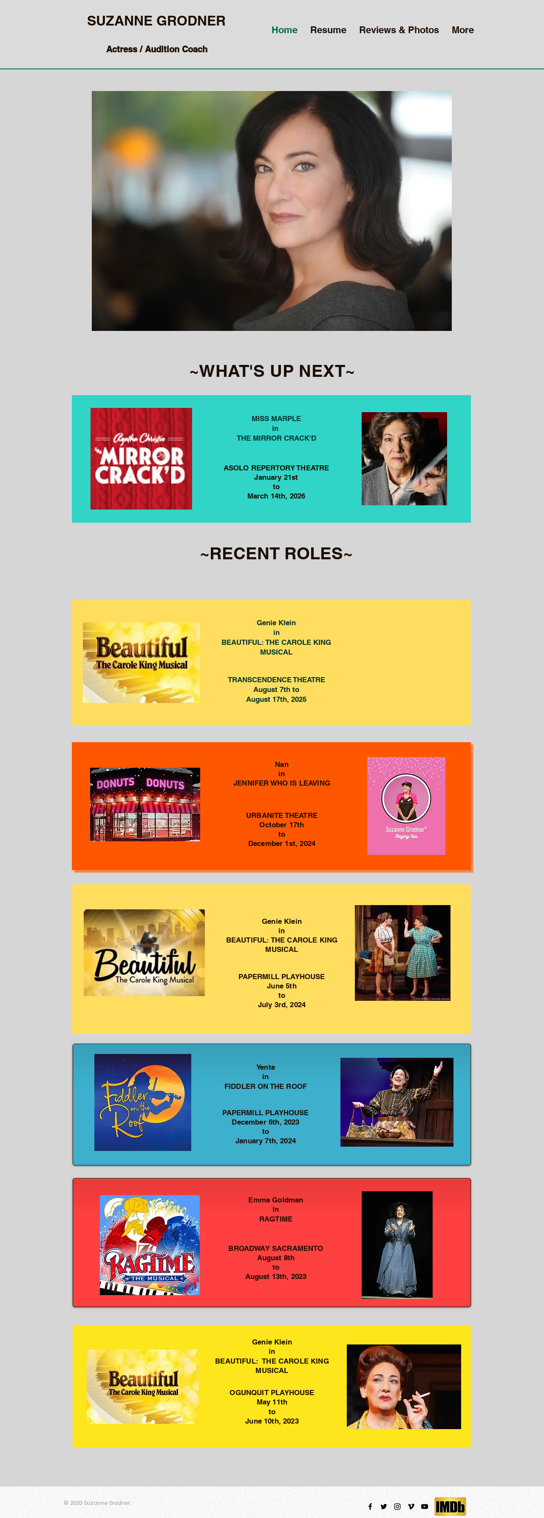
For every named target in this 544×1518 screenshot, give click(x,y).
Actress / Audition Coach (156, 49)
